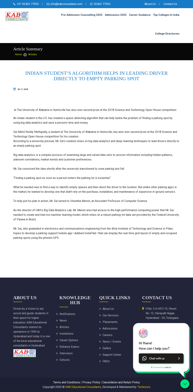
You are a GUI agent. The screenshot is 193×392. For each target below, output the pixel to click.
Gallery (107, 348)
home (18, 54)
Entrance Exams (69, 346)
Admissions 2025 (116, 14)
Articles (32, 54)
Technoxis (144, 387)
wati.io (168, 367)
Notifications (67, 314)
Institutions (67, 333)
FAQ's (106, 361)
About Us (150, 4)
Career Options (69, 340)
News (63, 320)
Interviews (66, 353)
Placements (110, 322)
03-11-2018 (20, 89)
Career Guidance (140, 14)
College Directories (167, 33)
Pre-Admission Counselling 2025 (81, 14)
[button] (161, 358)
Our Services (111, 315)
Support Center (112, 354)
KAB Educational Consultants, (83, 387)
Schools (65, 360)
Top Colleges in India (166, 14)
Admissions (110, 328)
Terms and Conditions (66, 382)
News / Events (112, 341)
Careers (107, 335)
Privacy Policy (91, 382)
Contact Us (170, 4)
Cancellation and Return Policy (121, 382)
